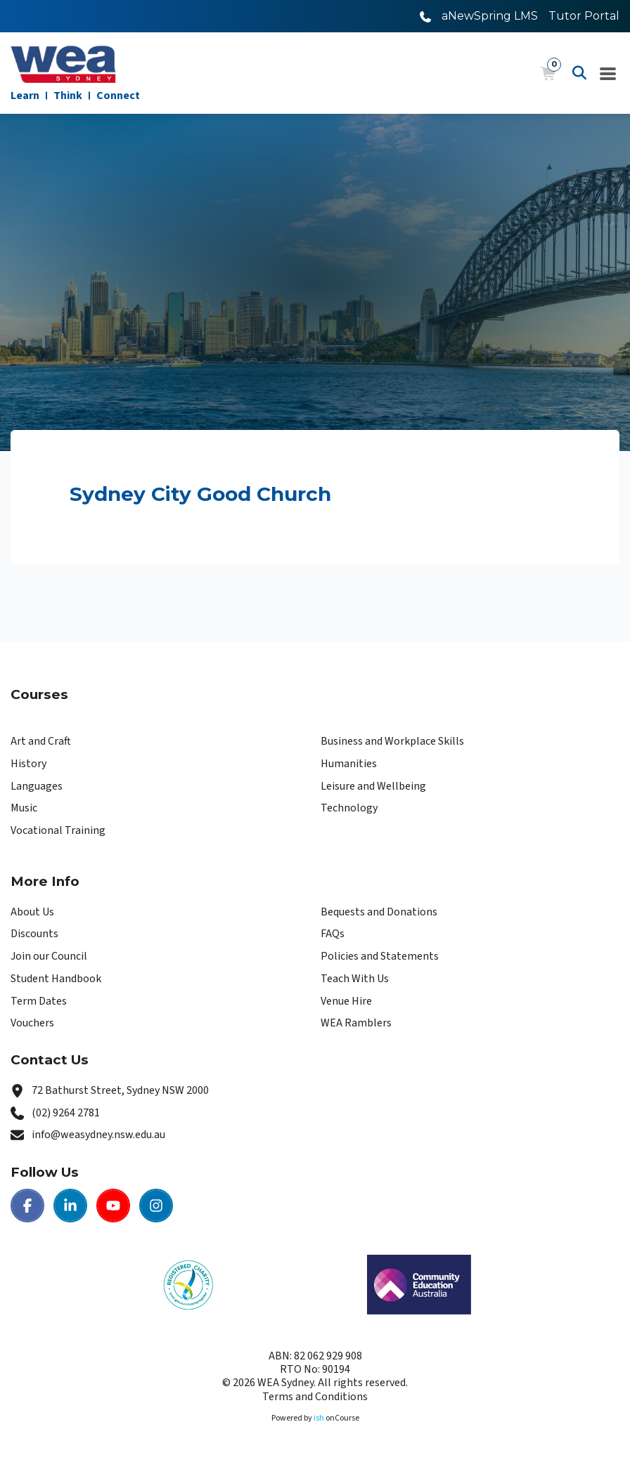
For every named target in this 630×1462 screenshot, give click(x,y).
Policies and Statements (380, 956)
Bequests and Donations (379, 912)
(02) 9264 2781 (66, 1112)
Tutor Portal (583, 15)
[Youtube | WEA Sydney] (113, 1205)
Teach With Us (355, 978)
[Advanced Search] (579, 73)
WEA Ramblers (356, 1023)
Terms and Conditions (315, 1396)
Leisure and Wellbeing (373, 786)
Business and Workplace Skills (392, 741)
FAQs (333, 933)
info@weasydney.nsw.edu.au (98, 1134)
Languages (37, 786)
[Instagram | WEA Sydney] (156, 1205)
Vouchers (32, 1023)
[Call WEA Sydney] (425, 15)
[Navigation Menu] (608, 73)
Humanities (349, 763)
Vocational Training (58, 830)
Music (24, 808)
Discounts (34, 933)
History (28, 763)
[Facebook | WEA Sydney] (27, 1205)
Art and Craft (41, 741)
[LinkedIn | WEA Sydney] (70, 1205)
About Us (32, 912)
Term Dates (39, 1001)
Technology (349, 808)
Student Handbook (56, 978)
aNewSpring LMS (490, 15)
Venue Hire (346, 1001)
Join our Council (49, 956)
